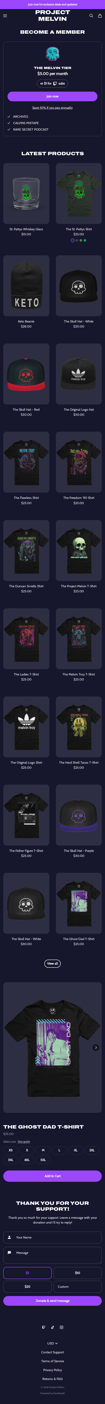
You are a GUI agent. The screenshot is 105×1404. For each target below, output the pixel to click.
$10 (77, 1273)
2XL (91, 1150)
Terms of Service (52, 1361)
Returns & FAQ (52, 1379)
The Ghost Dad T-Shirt (43, 1127)
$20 (27, 1287)
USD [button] (52, 1343)
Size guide (24, 1141)
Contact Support (52, 1352)
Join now (52, 96)
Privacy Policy (52, 1370)
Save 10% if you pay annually (52, 108)
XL (75, 1150)
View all (52, 963)
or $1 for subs (52, 83)
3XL (10, 1160)
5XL (43, 1160)
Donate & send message (52, 1301)
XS (10, 1150)
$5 (27, 1273)
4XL (26, 1160)
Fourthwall (59, 1393)
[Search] (91, 16)
